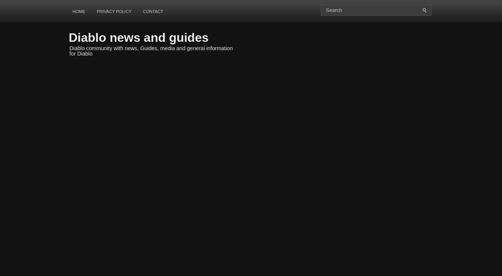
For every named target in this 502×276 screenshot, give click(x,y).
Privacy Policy (114, 11)
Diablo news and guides (139, 37)
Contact (153, 11)
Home (79, 11)
